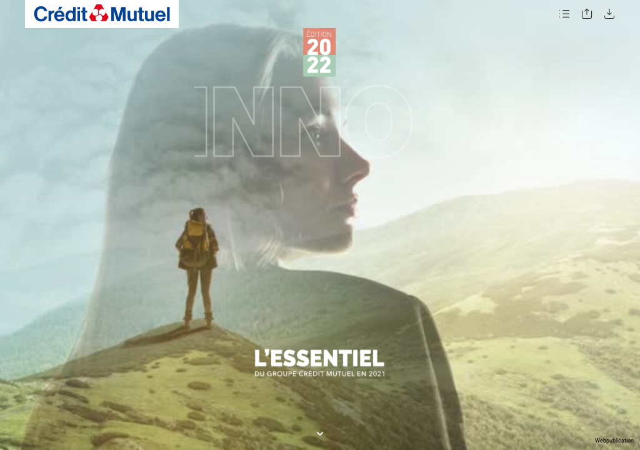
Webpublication (614, 441)
